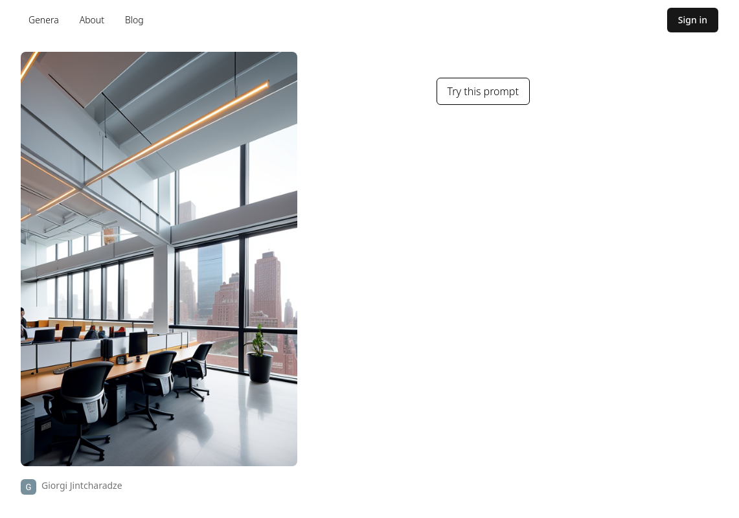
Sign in (692, 20)
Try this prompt (483, 91)
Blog (134, 20)
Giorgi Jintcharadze (81, 485)
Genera (43, 20)
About (92, 20)
